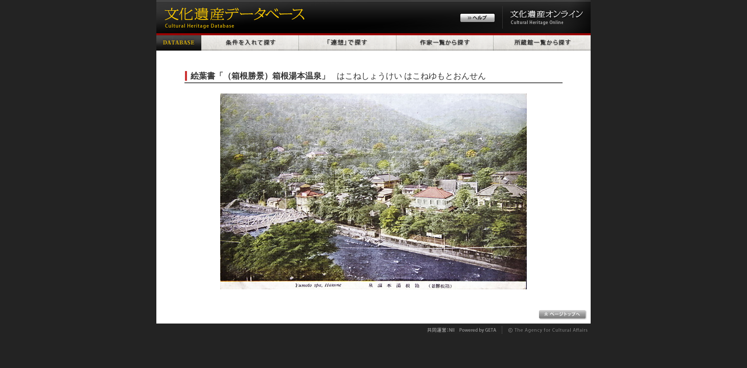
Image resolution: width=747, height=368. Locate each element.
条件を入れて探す (250, 42)
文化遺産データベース (233, 16)
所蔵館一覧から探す (542, 42)
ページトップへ (563, 315)
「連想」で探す (347, 42)
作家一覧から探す (445, 42)
